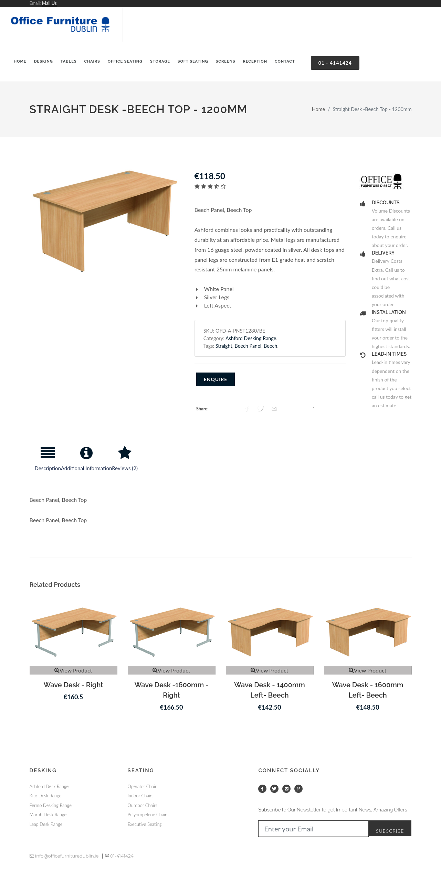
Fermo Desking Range (51, 805)
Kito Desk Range (46, 795)
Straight (224, 346)
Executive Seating (145, 824)
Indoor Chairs (141, 795)
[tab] (48, 461)
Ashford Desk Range (49, 786)
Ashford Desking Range (250, 338)
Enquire (216, 379)
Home (318, 109)
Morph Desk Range (48, 814)
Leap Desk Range (46, 824)
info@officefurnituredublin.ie (64, 856)
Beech (270, 346)
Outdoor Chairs (142, 805)
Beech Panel (248, 346)
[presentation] (48, 461)
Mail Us (49, 3)
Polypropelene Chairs (148, 814)
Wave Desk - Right (73, 685)
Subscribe (390, 831)
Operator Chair (142, 786)
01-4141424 (119, 856)
